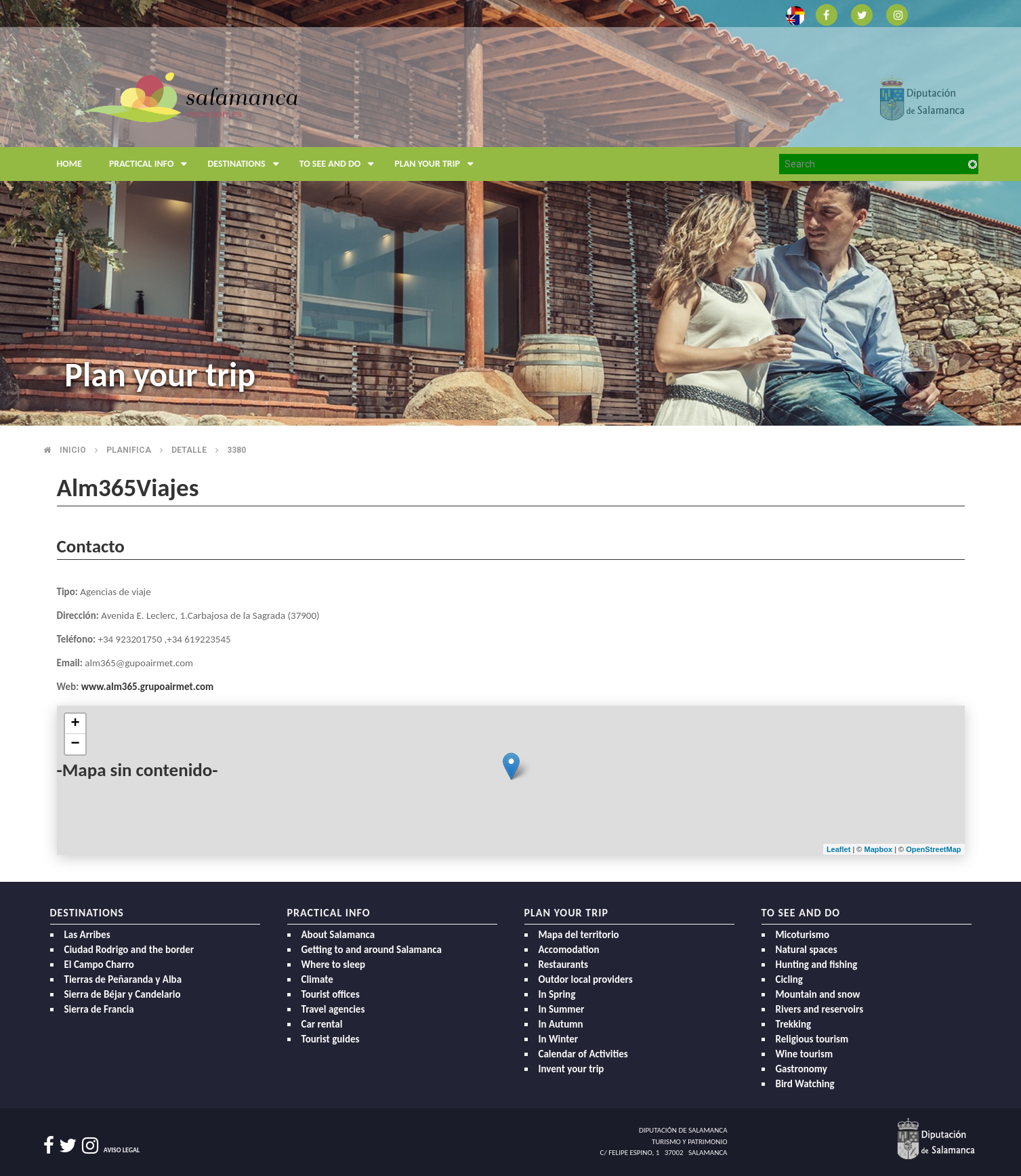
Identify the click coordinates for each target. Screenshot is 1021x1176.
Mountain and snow (818, 994)
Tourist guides (330, 1039)
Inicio (73, 450)
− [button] (74, 744)
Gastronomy (801, 1069)
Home (69, 163)
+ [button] (74, 724)
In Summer (562, 1009)
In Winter (559, 1039)
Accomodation (569, 950)
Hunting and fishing (817, 964)
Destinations (246, 164)
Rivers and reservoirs (820, 1009)
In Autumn (561, 1024)
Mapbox (879, 849)
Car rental (322, 1024)
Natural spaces (806, 950)
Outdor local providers (586, 979)
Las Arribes (87, 935)
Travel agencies (333, 1009)
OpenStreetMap (933, 849)
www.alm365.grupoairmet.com (147, 687)
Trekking (794, 1024)
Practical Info (151, 164)
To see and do (340, 164)
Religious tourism (812, 1039)
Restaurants (564, 964)
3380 (236, 450)
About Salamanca (338, 935)
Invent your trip (571, 1069)
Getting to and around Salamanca (371, 950)
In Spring (557, 994)
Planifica (128, 450)
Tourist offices (330, 994)
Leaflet (838, 849)
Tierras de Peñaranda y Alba (123, 979)
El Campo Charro (99, 964)
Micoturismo (803, 935)
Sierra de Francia (99, 1009)
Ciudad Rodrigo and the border (129, 950)
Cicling (789, 979)
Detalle (189, 450)
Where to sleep (333, 964)
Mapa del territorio (579, 935)
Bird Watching (805, 1084)
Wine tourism (804, 1054)
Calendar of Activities (583, 1054)
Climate (317, 979)
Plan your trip (437, 164)
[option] (510, 213)
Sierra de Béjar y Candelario (122, 994)
